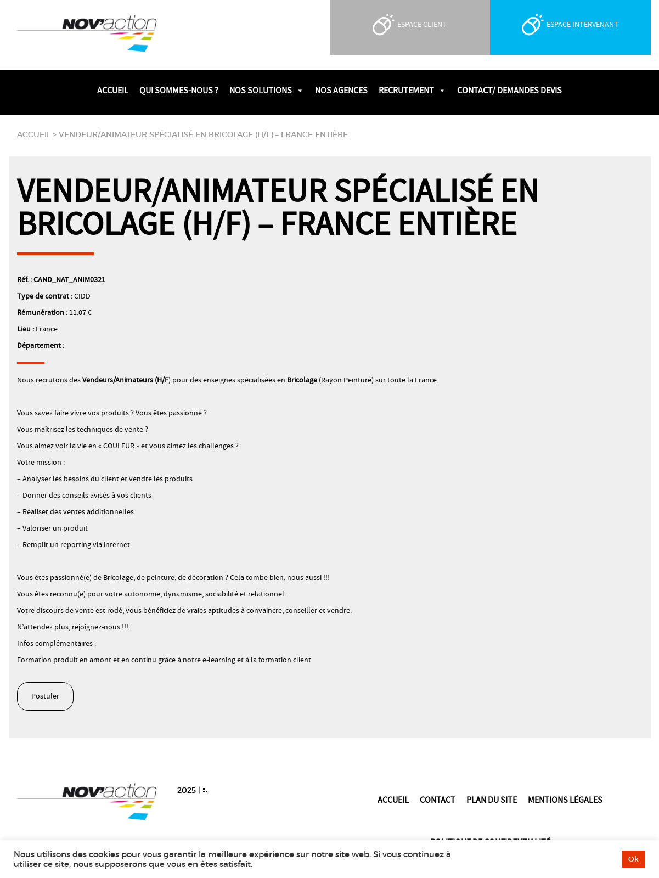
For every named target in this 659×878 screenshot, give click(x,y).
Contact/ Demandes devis (509, 90)
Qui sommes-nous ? (178, 90)
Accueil (112, 90)
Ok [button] (633, 859)
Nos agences (341, 90)
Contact (437, 800)
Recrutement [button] (412, 90)
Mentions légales (565, 800)
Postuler (45, 696)
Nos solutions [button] (266, 90)
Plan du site (491, 800)
